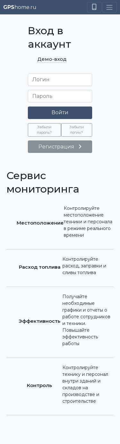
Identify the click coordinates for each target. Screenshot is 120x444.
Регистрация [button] (60, 147)
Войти (60, 112)
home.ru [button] (19, 7)
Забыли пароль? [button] (44, 130)
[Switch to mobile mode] (94, 7)
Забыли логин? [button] (76, 130)
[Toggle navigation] (109, 7)
